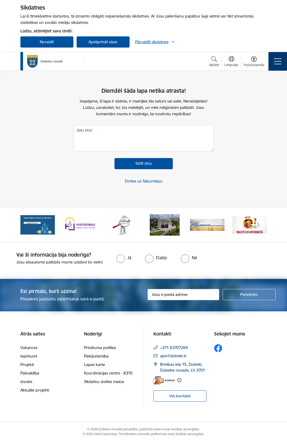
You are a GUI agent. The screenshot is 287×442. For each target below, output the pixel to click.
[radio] (123, 257)
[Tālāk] (258, 225)
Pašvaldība (29, 373)
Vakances (28, 347)
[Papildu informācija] (179, 380)
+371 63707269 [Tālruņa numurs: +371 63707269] (174, 347)
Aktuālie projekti (34, 390)
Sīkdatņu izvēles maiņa (104, 381)
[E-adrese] (164, 380)
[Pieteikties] (249, 294)
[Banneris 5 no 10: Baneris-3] (207, 224)
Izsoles (26, 381)
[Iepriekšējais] (29, 225)
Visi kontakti (180, 395)
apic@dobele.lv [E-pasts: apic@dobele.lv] (173, 355)
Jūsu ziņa (84, 130)
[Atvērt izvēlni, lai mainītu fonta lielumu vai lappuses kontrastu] (254, 62)
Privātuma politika (100, 347)
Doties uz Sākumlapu (143, 181)
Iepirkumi (28, 356)
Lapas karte (94, 364)
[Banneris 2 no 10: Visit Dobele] (80, 224)
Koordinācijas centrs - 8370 (108, 373)
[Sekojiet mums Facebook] (218, 348)
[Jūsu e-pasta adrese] (183, 294)
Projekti (27, 364)
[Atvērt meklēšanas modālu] (214, 62)
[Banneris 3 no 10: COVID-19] (122, 224)
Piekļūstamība (96, 356)
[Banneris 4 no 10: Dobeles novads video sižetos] (165, 224)
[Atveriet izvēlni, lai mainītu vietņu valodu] (231, 62)
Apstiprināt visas (103, 41)
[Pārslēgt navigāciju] (277, 61)
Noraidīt (47, 41)
